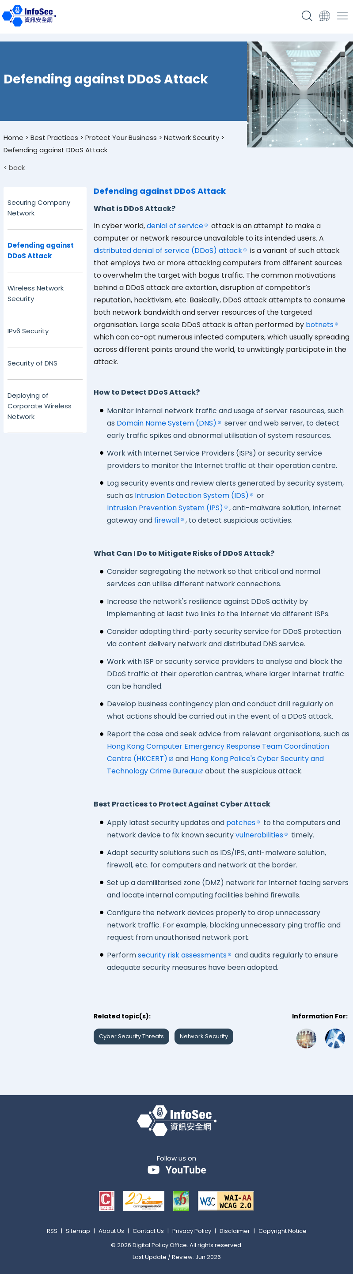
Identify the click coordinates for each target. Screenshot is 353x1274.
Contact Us (148, 1231)
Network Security (191, 137)
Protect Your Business (121, 137)
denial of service (175, 226)
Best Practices (54, 137)
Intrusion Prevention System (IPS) (165, 508)
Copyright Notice (282, 1231)
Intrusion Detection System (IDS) (192, 495)
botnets (320, 325)
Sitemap (78, 1231)
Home (13, 137)
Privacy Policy (191, 1231)
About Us (111, 1231)
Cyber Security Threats (131, 1036)
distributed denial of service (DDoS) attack (168, 250)
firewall (166, 520)
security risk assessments (182, 955)
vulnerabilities (259, 835)
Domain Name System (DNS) (166, 423)
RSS (52, 1231)
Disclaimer (235, 1231)
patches (240, 823)
